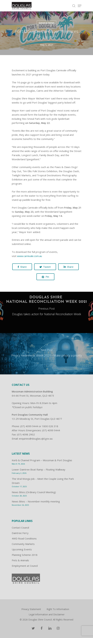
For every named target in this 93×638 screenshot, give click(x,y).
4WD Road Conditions (24, 538)
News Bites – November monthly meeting (36, 501)
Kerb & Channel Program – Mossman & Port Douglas (42, 460)
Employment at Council (25, 565)
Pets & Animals (20, 560)
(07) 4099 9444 (29, 426)
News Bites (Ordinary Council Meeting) (34, 492)
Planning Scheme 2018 (24, 554)
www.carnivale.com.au (29, 256)
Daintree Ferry (20, 533)
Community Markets (23, 544)
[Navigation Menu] (79, 5)
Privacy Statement (31, 609)
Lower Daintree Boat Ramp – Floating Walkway (38, 469)
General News (46, 22)
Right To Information (58, 609)
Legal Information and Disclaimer (46, 614)
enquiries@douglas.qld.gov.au (36, 438)
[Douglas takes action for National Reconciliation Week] (46, 312)
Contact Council (20, 527)
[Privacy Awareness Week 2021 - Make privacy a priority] (46, 353)
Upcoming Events (22, 549)
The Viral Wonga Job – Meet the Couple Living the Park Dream (43, 481)
